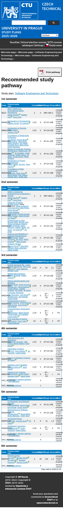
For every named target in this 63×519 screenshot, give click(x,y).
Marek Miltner (25, 414)
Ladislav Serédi (13, 123)
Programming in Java (16, 220)
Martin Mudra (12, 175)
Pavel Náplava (20, 351)
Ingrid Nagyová (13, 208)
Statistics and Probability (17, 365)
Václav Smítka (13, 250)
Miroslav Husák (22, 458)
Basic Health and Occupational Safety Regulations (16, 110)
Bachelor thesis (14, 456)
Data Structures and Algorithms (16, 339)
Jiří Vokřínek (24, 123)
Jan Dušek (11, 173)
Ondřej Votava (20, 155)
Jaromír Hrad (24, 405)
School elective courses (33, 42)
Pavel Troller (22, 321)
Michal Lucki (22, 151)
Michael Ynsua (13, 271)
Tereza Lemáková (14, 224)
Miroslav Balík (13, 222)
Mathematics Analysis (16, 274)
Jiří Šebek (27, 290)
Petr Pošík (11, 421)
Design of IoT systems (16, 372)
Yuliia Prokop (24, 208)
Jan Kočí (21, 164)
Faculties (15, 42)
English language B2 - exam (19, 265)
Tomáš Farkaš (13, 238)
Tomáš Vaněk (12, 299)
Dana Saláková (21, 269)
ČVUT (8, 482)
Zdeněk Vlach (13, 177)
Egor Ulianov (22, 175)
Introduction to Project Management (16, 162)
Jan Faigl (11, 458)
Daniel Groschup (25, 285)
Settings (39, 45)
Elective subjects (14, 386)
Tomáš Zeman (18, 157)
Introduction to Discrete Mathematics (17, 129)
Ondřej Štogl (24, 416)
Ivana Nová (17, 117)
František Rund (13, 145)
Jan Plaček (23, 143)
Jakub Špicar (25, 376)
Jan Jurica (19, 239)
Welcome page (8, 52)
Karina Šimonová (14, 147)
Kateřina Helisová (14, 367)
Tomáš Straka (13, 314)
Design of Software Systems (19, 358)
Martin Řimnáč (13, 210)
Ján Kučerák (23, 297)
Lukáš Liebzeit (23, 374)
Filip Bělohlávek (13, 405)
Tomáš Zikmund (13, 323)
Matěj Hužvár (12, 141)
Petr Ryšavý (12, 307)
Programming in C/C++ (17, 301)
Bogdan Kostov (13, 204)
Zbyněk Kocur (13, 151)
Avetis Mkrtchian (20, 248)
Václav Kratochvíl (22, 206)
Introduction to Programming (19, 121)
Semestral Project (15, 419)
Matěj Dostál (12, 214)
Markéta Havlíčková (15, 267)
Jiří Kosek (23, 477)
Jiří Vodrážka (19, 153)
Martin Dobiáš (13, 164)
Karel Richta (22, 305)
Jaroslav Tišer (13, 132)
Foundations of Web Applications (16, 170)
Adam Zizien (24, 145)
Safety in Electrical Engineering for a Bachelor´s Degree (19, 194)
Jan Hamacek (13, 374)
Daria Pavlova (13, 216)
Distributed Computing (17, 426)
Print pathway (53, 72)
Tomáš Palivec (13, 289)
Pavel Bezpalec (13, 295)
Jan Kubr (19, 342)
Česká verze (53, 45)
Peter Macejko (13, 428)
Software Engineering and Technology (37, 93)
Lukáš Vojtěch (13, 317)
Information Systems (16, 349)
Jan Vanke (19, 290)
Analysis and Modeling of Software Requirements (18, 235)
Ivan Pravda (12, 408)
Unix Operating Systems (17, 319)
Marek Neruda (23, 313)
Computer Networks (16, 293)
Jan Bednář (12, 140)
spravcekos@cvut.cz (47, 502)
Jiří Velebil (11, 218)
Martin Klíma (20, 173)
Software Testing (14, 244)
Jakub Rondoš (24, 216)
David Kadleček (23, 287)
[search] (28, 22)
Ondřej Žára (22, 177)
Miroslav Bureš (13, 246)
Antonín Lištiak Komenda (17, 225)
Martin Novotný (13, 143)
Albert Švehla (21, 242)
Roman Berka (22, 140)
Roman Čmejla (22, 462)
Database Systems (15, 202)
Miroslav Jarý (23, 222)
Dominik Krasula (23, 214)
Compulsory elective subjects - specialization (19, 380)
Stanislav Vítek (13, 376)
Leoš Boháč (24, 295)
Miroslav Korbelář (14, 275)
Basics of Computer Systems (19, 149)
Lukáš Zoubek (21, 353)
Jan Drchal (11, 342)
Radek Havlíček (13, 115)
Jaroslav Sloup (21, 421)
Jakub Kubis (22, 141)
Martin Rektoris (19, 343)
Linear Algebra (13, 212)
